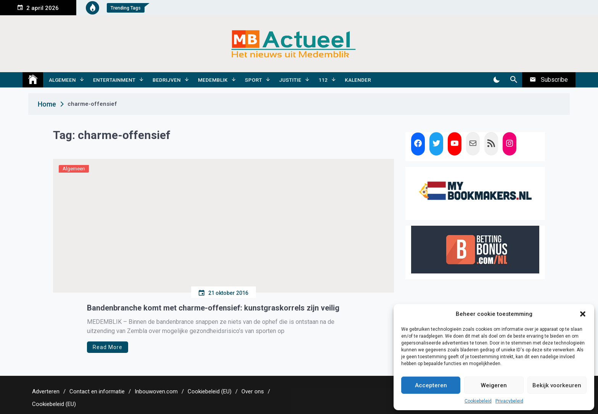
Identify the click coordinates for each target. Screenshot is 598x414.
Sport (253, 80)
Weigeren (494, 385)
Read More (107, 347)
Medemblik (213, 80)
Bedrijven (167, 80)
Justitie (290, 80)
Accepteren (431, 385)
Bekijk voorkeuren (556, 385)
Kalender (358, 80)
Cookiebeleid (478, 401)
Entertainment (114, 80)
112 (323, 80)
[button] (583, 314)
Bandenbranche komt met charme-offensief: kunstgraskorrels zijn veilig (213, 307)
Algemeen (62, 80)
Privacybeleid (509, 401)
